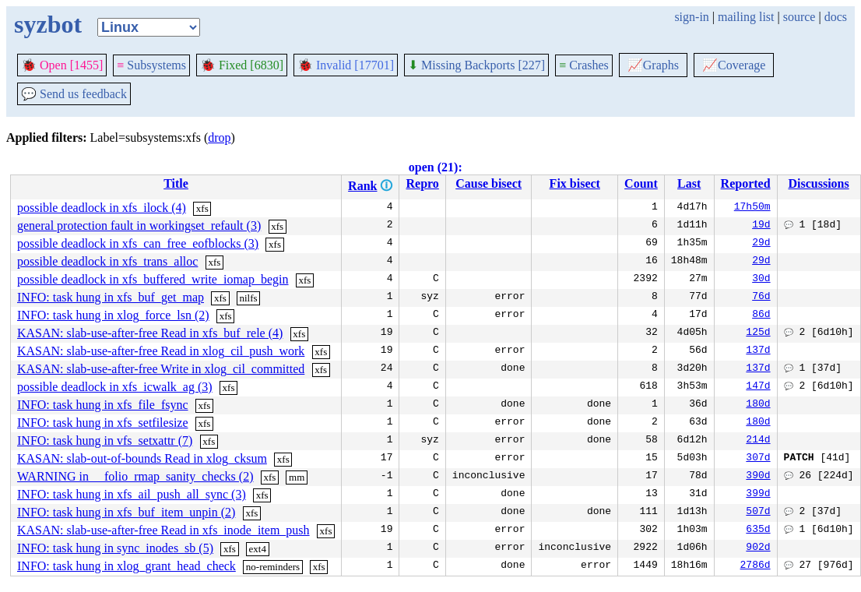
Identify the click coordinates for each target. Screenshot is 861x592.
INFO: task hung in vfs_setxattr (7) (104, 440)
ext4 (257, 549)
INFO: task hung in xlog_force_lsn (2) (113, 315)
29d (761, 244)
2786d (755, 566)
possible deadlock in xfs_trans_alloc (107, 261)
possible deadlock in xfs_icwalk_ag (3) (115, 386)
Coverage (733, 65)
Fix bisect (575, 183)
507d (758, 513)
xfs (202, 208)
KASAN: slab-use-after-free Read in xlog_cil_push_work (160, 351)
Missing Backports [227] (476, 65)
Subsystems (151, 65)
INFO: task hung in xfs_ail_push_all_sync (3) (131, 494)
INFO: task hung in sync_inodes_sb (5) (115, 548)
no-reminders (273, 567)
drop (219, 137)
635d (758, 530)
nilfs (249, 298)
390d (758, 477)
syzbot (48, 24)
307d (758, 459)
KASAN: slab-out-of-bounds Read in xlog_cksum (142, 458)
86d (761, 315)
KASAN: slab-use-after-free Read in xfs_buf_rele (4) (150, 333)
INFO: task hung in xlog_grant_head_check (126, 566)
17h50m (752, 208)
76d (761, 298)
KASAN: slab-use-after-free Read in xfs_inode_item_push (163, 530)
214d (758, 441)
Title (175, 183)
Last (689, 183)
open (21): (435, 167)
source (799, 16)
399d (758, 495)
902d (758, 548)
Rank (362, 185)
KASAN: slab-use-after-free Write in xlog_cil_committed (160, 368)
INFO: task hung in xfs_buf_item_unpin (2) (126, 512)
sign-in (691, 16)
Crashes (584, 65)
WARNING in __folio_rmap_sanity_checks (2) (135, 476)
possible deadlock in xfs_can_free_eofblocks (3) (137, 243)
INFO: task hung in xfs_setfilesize (102, 422)
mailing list (746, 16)
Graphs (653, 65)
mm (296, 477)
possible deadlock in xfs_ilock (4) (101, 207)
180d (758, 405)
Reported (746, 183)
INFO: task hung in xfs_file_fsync (102, 404)
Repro (422, 183)
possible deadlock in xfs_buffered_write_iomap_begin (153, 279)
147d (758, 387)
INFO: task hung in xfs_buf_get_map (110, 297)
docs (835, 16)
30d (761, 280)
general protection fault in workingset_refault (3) (139, 225)
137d (758, 351)
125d (758, 333)
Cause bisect (488, 183)
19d (761, 226)
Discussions (818, 183)
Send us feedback (74, 93)
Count (641, 183)
